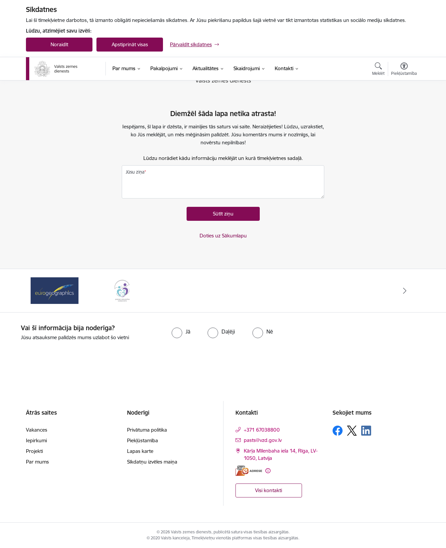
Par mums (37, 462)
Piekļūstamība (142, 440)
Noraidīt (59, 44)
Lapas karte (140, 451)
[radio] (181, 332)
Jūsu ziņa (135, 172)
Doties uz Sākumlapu (223, 235)
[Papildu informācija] (267, 470)
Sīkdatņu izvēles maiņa (152, 462)
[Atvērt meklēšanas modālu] (378, 70)
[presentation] (234, 360)
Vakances (36, 430)
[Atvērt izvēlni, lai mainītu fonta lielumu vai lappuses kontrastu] (404, 70)
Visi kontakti (268, 490)
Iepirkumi (36, 440)
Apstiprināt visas (130, 44)
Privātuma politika (147, 430)
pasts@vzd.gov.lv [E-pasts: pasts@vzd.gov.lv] (263, 440)
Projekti (34, 451)
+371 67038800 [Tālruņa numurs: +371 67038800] (262, 430)
